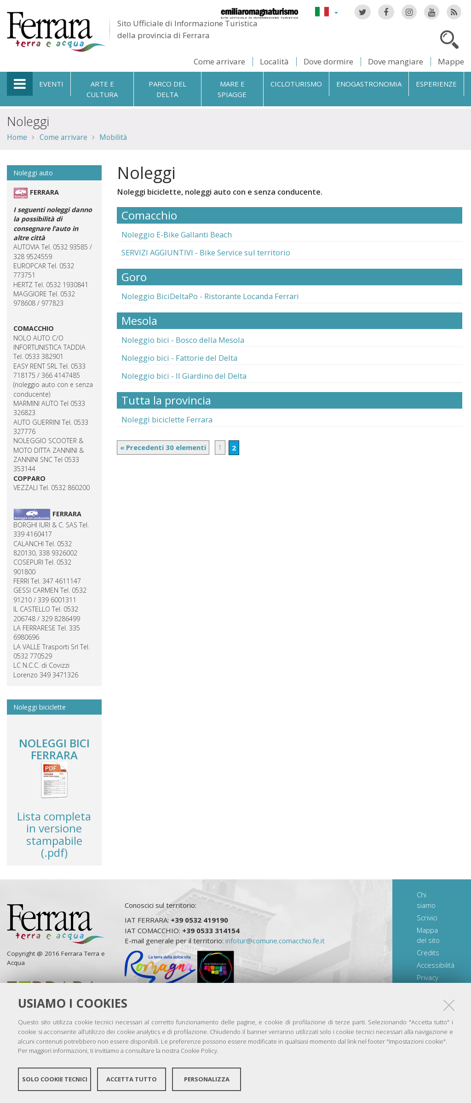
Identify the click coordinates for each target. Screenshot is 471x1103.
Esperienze (436, 83)
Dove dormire (328, 61)
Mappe (451, 61)
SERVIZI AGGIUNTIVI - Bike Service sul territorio (205, 252)
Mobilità (113, 137)
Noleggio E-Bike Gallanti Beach (176, 234)
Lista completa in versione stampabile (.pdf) (54, 815)
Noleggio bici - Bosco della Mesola (182, 340)
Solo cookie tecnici (54, 1079)
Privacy (427, 977)
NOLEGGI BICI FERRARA (54, 748)
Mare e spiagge (232, 89)
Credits (428, 952)
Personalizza (207, 1079)
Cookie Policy (199, 1050)
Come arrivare (219, 61)
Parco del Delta (167, 89)
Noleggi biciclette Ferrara (167, 419)
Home (17, 137)
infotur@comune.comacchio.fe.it (275, 940)
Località (274, 61)
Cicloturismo (296, 83)
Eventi (51, 83)
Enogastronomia (369, 83)
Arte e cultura (102, 89)
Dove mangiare (395, 61)
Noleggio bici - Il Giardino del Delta (184, 375)
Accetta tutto (131, 1079)
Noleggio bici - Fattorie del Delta (179, 357)
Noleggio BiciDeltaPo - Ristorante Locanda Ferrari (210, 296)
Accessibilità (435, 965)
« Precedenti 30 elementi (163, 447)
